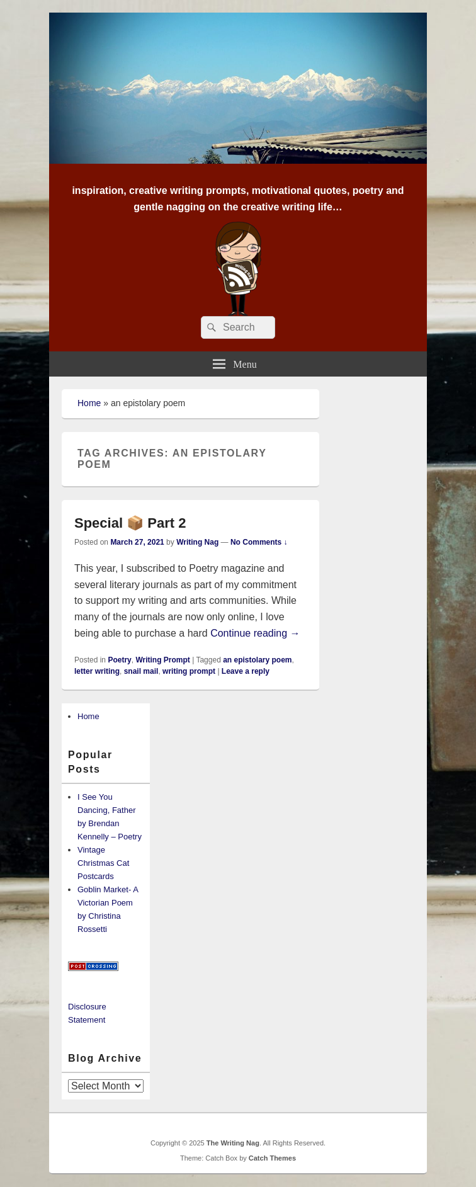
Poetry (119, 660)
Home (89, 403)
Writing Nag (197, 542)
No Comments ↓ (259, 542)
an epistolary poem (257, 660)
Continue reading (255, 633)
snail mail (141, 671)
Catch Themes (272, 1158)
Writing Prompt (162, 660)
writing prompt (188, 671)
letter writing (97, 671)
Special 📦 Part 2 (130, 523)
